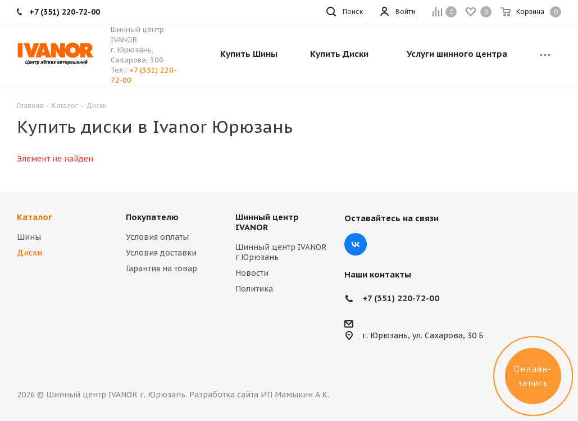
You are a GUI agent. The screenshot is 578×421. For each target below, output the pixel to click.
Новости (251, 273)
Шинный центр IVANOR (267, 222)
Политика (254, 289)
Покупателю (152, 217)
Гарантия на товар (161, 268)
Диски (29, 253)
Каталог (34, 217)
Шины (29, 237)
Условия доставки (161, 253)
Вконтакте (355, 244)
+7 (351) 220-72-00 (400, 298)
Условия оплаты (157, 237)
